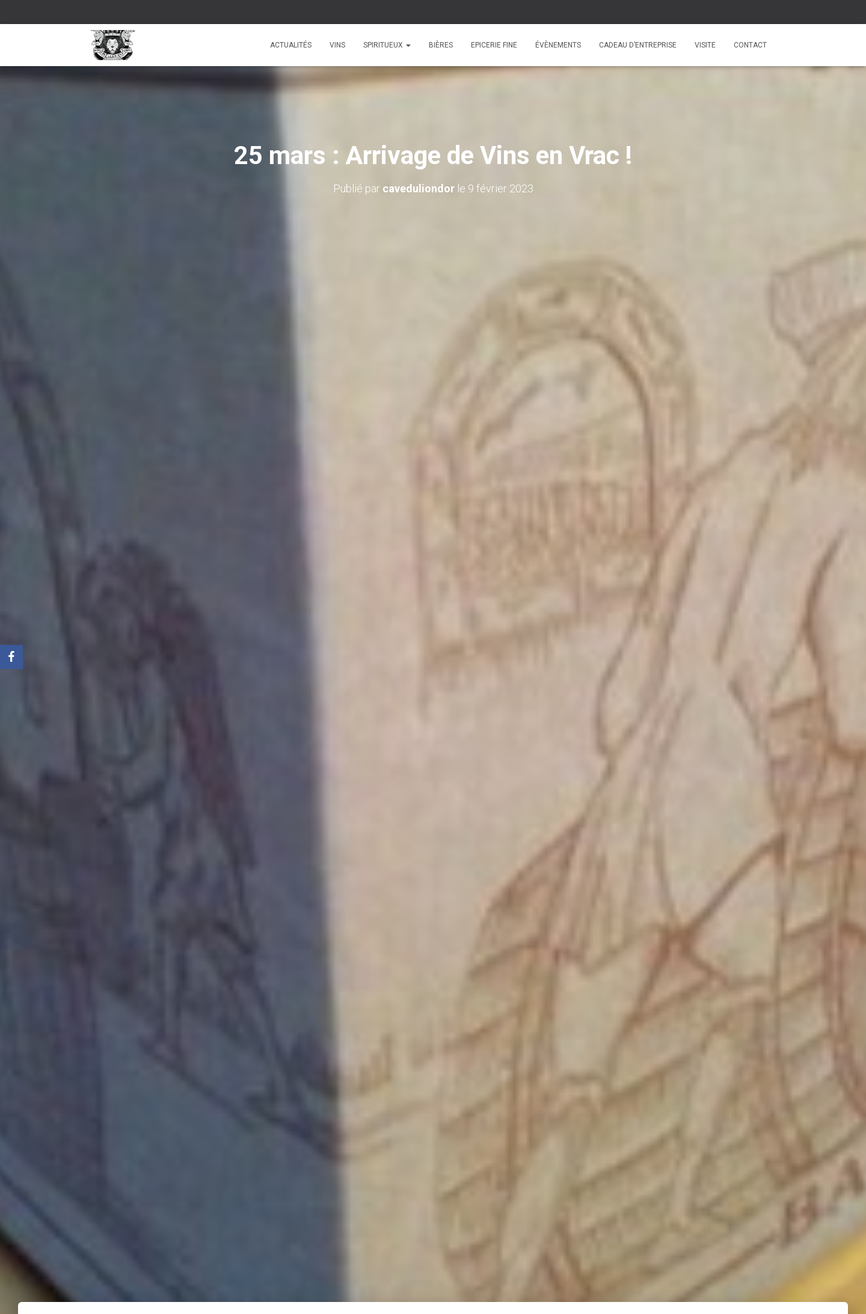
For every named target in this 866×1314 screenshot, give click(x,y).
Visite (705, 45)
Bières (441, 45)
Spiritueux (387, 45)
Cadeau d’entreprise (638, 45)
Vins (337, 45)
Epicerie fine (494, 45)
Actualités (291, 45)
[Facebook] (11, 657)
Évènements (558, 45)
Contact (750, 45)
